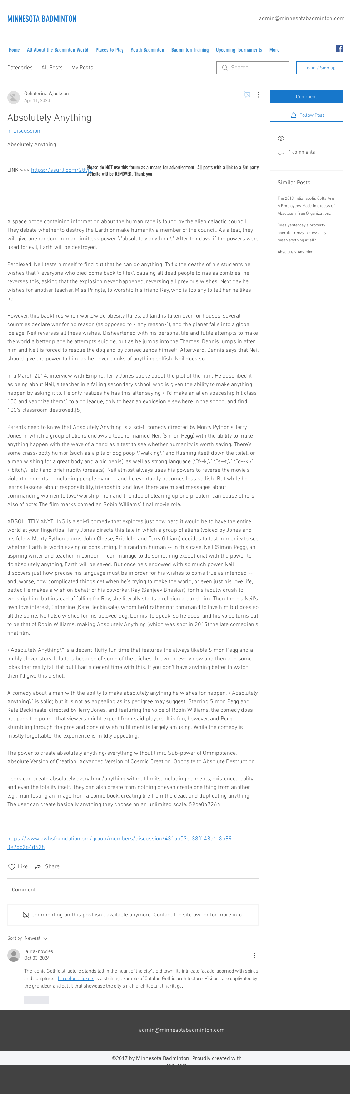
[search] (252, 67)
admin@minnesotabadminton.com (302, 18)
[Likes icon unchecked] (11, 867)
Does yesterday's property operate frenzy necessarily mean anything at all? (302, 233)
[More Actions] (254, 94)
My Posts (82, 67)
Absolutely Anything (295, 252)
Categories (20, 67)
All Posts (52, 67)
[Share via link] (47, 867)
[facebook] (339, 48)
